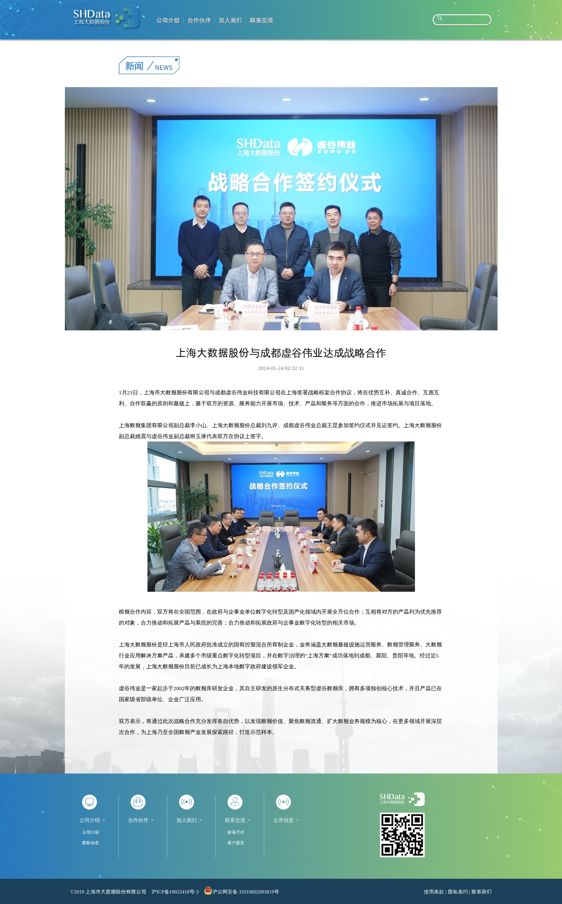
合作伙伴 (138, 820)
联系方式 (235, 832)
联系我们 (481, 891)
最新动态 (90, 843)
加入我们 (187, 820)
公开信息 (283, 820)
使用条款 (434, 891)
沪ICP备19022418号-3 (175, 891)
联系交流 (235, 820)
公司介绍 (90, 820)
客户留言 (235, 843)
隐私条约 (458, 891)
